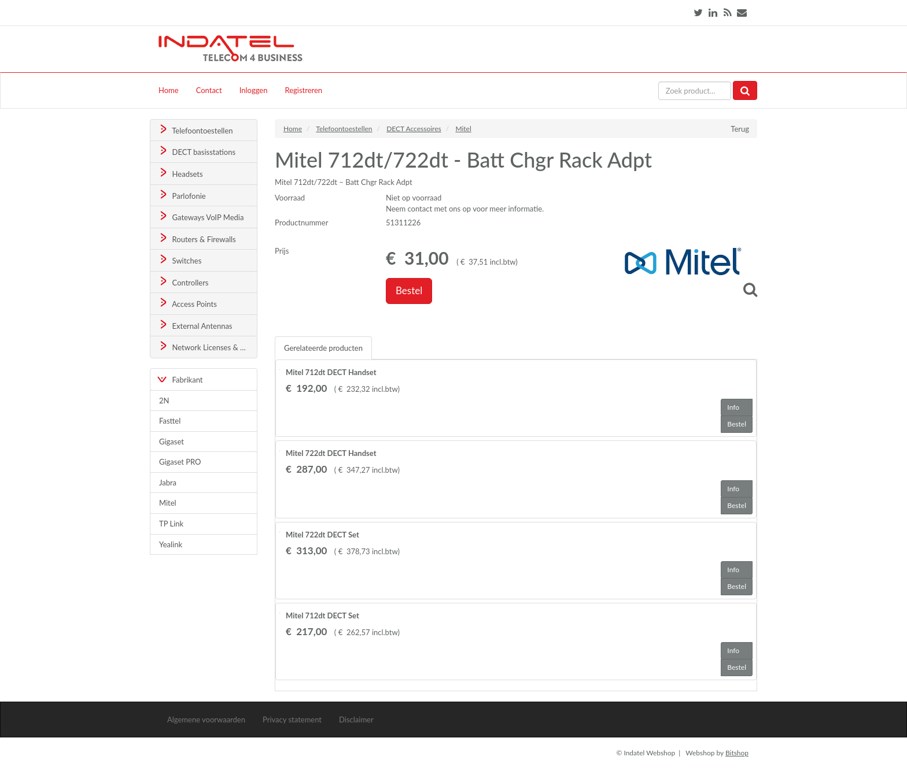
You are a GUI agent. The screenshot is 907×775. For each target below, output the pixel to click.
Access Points (187, 303)
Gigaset (171, 441)
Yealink (170, 544)
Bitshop (737, 752)
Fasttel (169, 420)
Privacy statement (292, 719)
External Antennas (195, 325)
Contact (209, 90)
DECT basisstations (196, 151)
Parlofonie (181, 195)
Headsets (180, 173)
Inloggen (253, 90)
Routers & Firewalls (196, 238)
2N (164, 400)
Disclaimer (356, 719)
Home (168, 90)
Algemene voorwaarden (206, 719)
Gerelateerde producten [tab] (323, 348)
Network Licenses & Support (207, 346)
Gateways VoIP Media (200, 216)
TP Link (171, 523)
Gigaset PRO (180, 461)
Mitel (167, 502)
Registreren (303, 90)
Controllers (183, 281)
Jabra (167, 482)
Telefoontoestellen (195, 129)
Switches (179, 259)
